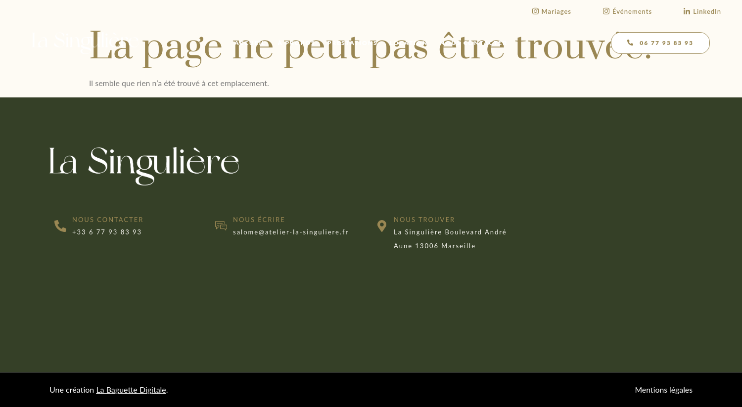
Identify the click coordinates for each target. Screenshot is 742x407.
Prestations (352, 42)
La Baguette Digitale (131, 389)
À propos (297, 42)
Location (409, 42)
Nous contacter (474, 42)
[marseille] (612, 205)
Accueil (250, 42)
